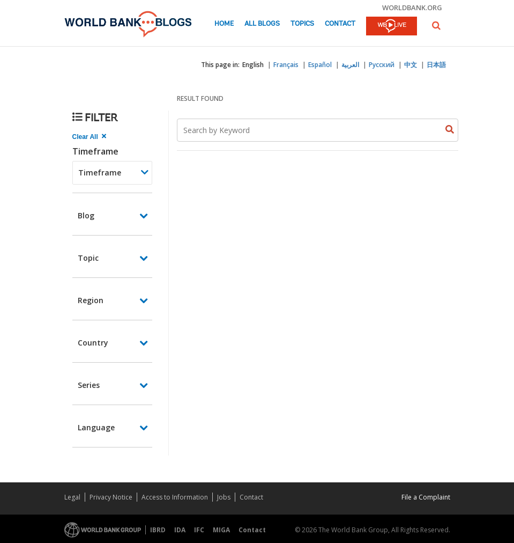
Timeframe (95, 151)
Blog (86, 215)
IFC (199, 529)
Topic (88, 258)
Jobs (223, 497)
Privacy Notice (111, 497)
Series (89, 385)
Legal (72, 497)
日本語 (436, 64)
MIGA (221, 529)
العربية (350, 64)
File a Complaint (425, 497)
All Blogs (262, 23)
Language (96, 427)
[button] (436, 25)
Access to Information (174, 497)
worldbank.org (412, 7)
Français (286, 64)
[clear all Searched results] (90, 137)
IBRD (158, 529)
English (253, 64)
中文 (410, 64)
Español (320, 64)
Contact (340, 23)
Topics (302, 23)
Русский (381, 64)
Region (90, 300)
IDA (179, 529)
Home (224, 23)
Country (93, 342)
